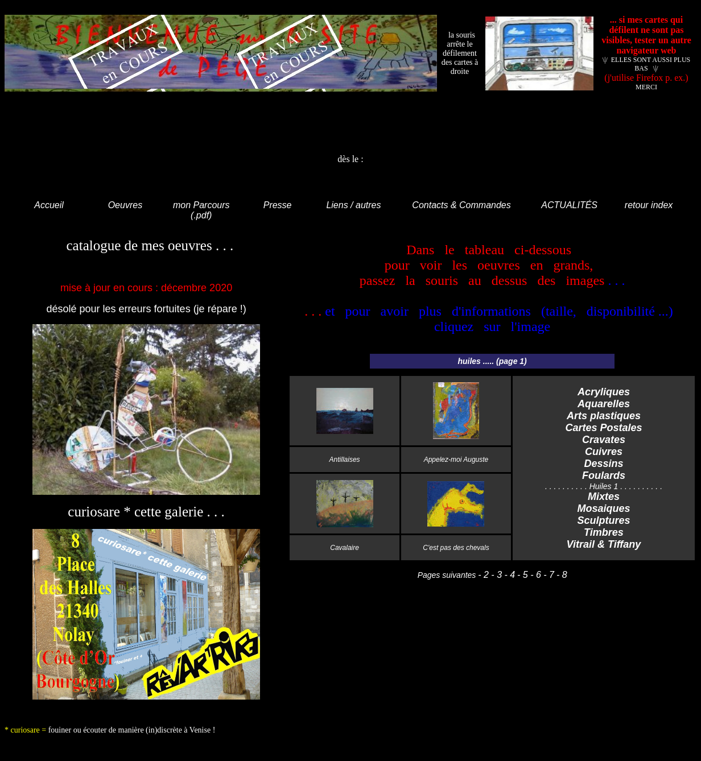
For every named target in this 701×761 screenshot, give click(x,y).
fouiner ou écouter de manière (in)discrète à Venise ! (132, 730)
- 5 (522, 575)
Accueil (49, 205)
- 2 (483, 575)
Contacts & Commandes (461, 205)
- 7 (547, 575)
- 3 (495, 575)
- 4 (508, 575)
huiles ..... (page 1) (491, 361)
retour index (649, 205)
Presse (277, 205)
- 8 (561, 575)
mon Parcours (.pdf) (201, 210)
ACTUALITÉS (569, 205)
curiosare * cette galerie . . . (146, 511)
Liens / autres (353, 205)
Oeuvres (125, 205)
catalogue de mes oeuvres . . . (146, 245)
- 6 (534, 575)
